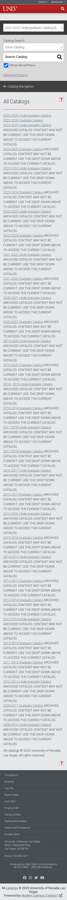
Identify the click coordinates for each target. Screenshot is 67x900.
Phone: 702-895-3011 (16, 856)
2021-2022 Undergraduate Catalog (27, 255)
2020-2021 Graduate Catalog (23, 322)
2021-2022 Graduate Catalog (23, 279)
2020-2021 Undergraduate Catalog (27, 298)
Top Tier (9, 788)
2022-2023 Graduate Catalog (23, 235)
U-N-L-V (10, 8)
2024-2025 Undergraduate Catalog (27, 125)
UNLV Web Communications (41, 864)
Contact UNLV (12, 834)
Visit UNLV (10, 801)
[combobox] (33, 28)
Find (62, 8)
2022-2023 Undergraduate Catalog (27, 211)
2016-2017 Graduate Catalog (23, 494)
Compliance (11, 775)
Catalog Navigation (21, 86)
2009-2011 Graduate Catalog (23, 705)
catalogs (12, 888)
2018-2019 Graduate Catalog (23, 408)
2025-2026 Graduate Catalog (23, 120)
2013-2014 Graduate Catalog (23, 600)
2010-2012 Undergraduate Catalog (27, 681)
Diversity (9, 781)
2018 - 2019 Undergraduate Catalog (28, 384)
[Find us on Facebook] (24, 878)
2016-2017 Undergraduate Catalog (27, 470)
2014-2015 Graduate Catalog (23, 581)
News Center (11, 794)
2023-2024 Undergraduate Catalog (27, 168)
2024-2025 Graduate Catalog (23, 149)
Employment (11, 808)
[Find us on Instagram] (36, 878)
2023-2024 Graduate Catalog (23, 192)
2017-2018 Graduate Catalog (23, 451)
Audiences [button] (58, 2)
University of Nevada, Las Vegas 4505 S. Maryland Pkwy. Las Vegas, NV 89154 (22, 845)
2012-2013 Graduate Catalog (23, 643)
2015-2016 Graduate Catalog (23, 538)
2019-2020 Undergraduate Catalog (27, 341)
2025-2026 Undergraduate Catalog (27, 115)
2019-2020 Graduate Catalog (23, 365)
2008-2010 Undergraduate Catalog (27, 725)
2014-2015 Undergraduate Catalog (27, 557)
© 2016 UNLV (21, 867)
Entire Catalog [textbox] (14, 47)
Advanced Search (15, 75)
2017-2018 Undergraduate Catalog (27, 427)
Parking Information (15, 821)
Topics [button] (43, 2)
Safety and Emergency (17, 827)
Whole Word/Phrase (22, 65)
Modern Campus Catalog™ (39, 895)
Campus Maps (12, 814)
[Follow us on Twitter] (30, 878)
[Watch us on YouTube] (42, 878)
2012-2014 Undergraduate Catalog (27, 619)
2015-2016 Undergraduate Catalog (27, 514)
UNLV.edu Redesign (41, 867)
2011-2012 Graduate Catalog (23, 662)
